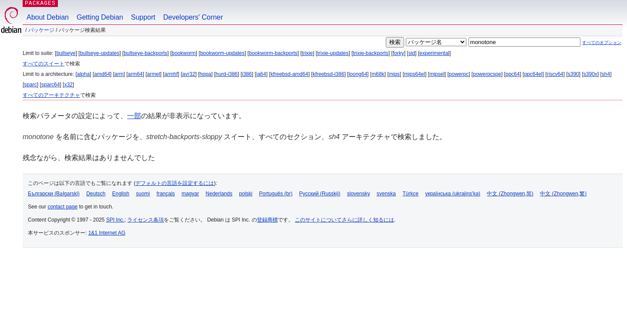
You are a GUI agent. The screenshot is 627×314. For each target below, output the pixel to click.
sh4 (606, 74)
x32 (68, 85)
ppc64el (533, 74)
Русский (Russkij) (319, 194)
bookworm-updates (222, 53)
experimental (434, 53)
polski (246, 194)
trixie (307, 53)
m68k (377, 74)
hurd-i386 (227, 74)
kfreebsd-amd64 (289, 74)
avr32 (188, 74)
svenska (386, 194)
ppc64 (513, 74)
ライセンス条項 (145, 220)
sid (411, 53)
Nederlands (219, 194)
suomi (143, 194)
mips (394, 74)
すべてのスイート (43, 64)
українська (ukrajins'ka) (452, 194)
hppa (205, 74)
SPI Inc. (115, 220)
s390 (573, 74)
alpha (83, 74)
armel (153, 74)
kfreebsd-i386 (328, 74)
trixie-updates (332, 53)
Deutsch (95, 194)
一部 (134, 115)
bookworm (184, 53)
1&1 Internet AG (106, 233)
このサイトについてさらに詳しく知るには (344, 220)
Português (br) (276, 194)
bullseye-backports (145, 53)
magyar (190, 194)
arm (119, 74)
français (166, 194)
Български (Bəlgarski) (54, 194)
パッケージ (41, 30)
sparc (30, 85)
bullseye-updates (99, 53)
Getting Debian (100, 17)
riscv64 (555, 74)
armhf (171, 74)
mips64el (414, 74)
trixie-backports (370, 53)
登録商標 (267, 220)
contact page (62, 207)
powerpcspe (487, 74)
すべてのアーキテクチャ (51, 95)
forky (398, 53)
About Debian (48, 17)
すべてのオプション (601, 42)
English (120, 194)
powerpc (459, 74)
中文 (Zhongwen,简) (510, 194)
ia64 (261, 74)
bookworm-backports (273, 53)
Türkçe (410, 194)
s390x (590, 74)
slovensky (358, 194)
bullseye (65, 53)
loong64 (358, 74)
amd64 (102, 74)
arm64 (135, 74)
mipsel (437, 74)
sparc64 (50, 85)
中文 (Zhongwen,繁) (563, 194)
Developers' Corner (193, 17)
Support (143, 17)
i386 (247, 74)
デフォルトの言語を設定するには (174, 183)
